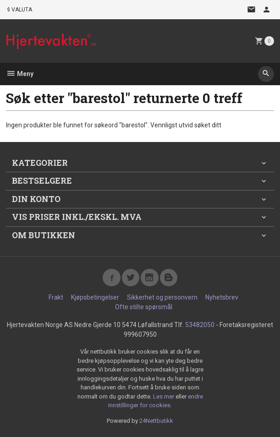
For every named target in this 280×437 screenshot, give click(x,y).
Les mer (164, 396)
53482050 (199, 324)
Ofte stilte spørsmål (143, 307)
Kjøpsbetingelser (95, 297)
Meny (19, 73)
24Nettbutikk (156, 420)
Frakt (56, 297)
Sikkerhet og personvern (162, 297)
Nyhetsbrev (221, 297)
